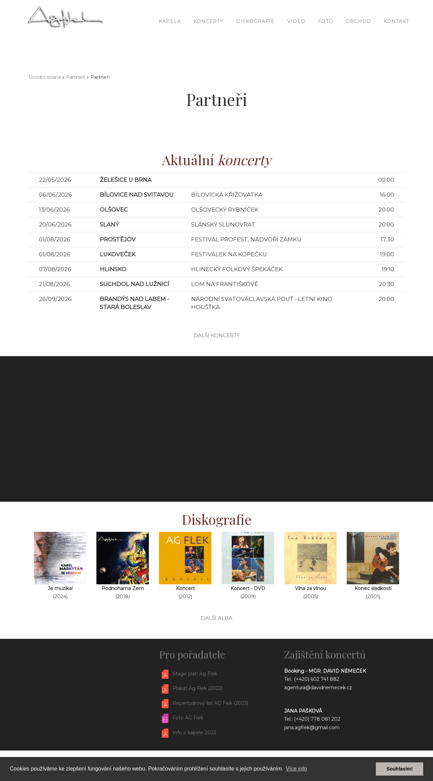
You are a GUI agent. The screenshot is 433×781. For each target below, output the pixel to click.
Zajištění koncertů (325, 654)
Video (296, 34)
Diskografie (255, 34)
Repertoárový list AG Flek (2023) (210, 703)
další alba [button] (216, 618)
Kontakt (396, 34)
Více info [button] (296, 769)
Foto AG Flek (188, 718)
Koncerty (208, 34)
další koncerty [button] (216, 335)
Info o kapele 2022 (194, 733)
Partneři (75, 77)
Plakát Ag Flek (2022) (198, 689)
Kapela (170, 34)
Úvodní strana (45, 77)
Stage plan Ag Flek (195, 674)
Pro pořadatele (192, 654)
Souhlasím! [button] (399, 769)
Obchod (358, 34)
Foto (325, 34)
